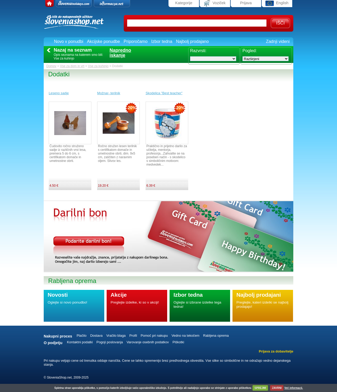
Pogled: (249, 50)
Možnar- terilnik (108, 93)
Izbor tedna (161, 41)
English (276, 3)
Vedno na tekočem (185, 336)
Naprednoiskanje (120, 53)
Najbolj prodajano (192, 41)
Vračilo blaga (116, 336)
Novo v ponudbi (68, 41)
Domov (51, 66)
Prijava (246, 3)
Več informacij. (293, 387)
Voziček (215, 3)
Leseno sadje (59, 93)
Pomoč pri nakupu (154, 336)
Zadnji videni (278, 41)
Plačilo (82, 336)
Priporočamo (136, 41)
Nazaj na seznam (73, 50)
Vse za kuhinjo (98, 66)
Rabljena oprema (216, 336)
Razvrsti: (198, 50)
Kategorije (183, 3)
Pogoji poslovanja (109, 342)
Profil (133, 336)
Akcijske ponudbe (103, 41)
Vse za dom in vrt (72, 66)
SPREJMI (260, 387)
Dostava (96, 336)
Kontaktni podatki (80, 342)
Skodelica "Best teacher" (164, 93)
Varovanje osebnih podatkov (148, 342)
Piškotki (178, 342)
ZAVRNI (276, 387)
